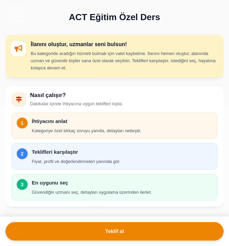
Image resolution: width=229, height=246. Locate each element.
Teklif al (114, 231)
